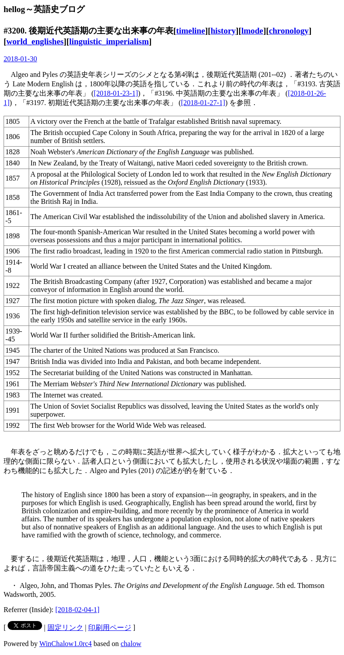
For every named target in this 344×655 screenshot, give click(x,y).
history (223, 30)
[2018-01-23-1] (116, 93)
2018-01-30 (20, 59)
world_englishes (35, 41)
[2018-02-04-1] (78, 609)
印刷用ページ (109, 627)
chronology (289, 30)
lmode (252, 30)
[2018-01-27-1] (203, 102)
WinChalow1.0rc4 (65, 643)
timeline (190, 30)
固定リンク (65, 627)
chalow (130, 643)
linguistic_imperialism (109, 41)
